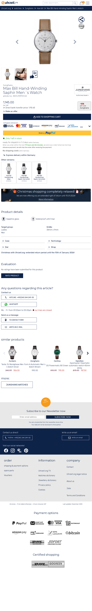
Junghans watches (17, 384)
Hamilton (80, 361)
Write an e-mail (13, 327)
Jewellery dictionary (47, 480)
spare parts (9, 470)
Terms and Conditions (76, 495)
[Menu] (88, 3)
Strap (53, 247)
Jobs (69, 488)
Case (7, 241)
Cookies (41, 490)
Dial (7, 247)
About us (70, 481)
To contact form (14, 320)
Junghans (34, 361)
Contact (70, 467)
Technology (56, 241)
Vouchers (8, 475)
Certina (57, 361)
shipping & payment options (16, 466)
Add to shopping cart (48, 117)
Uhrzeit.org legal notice (77, 474)
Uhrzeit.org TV (44, 471)
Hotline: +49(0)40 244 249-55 (19, 297)
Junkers (12, 361)
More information (46, 199)
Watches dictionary (46, 475)
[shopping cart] (81, 3)
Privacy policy (44, 485)
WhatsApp (11, 304)
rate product (12, 275)
